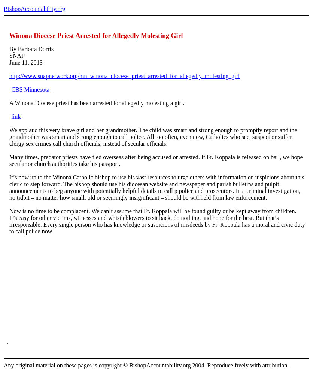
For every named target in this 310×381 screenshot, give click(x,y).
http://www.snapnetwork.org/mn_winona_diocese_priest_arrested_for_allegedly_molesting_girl (124, 76)
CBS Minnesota (30, 89)
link (16, 116)
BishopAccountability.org (34, 9)
